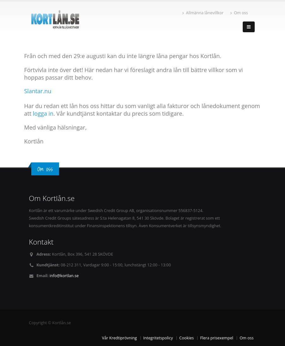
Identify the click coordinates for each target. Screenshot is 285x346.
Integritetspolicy (158, 338)
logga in (43, 113)
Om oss (239, 12)
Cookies (186, 338)
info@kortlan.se (64, 275)
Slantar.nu (37, 91)
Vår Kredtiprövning (119, 338)
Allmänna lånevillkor (202, 12)
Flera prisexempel (216, 338)
